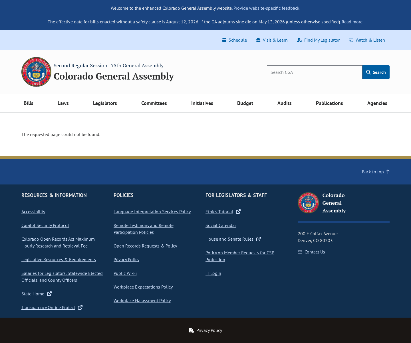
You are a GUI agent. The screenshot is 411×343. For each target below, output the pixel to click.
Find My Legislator (318, 40)
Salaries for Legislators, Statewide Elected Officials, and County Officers (62, 276)
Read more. (352, 22)
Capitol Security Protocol (45, 225)
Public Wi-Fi (125, 273)
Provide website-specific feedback (266, 8)
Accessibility (33, 211)
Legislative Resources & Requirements (58, 259)
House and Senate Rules (233, 239)
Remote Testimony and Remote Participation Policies (144, 228)
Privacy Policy (126, 259)
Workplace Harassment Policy (142, 300)
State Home (36, 294)
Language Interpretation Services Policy (152, 211)
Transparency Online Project (51, 307)
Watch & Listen (367, 40)
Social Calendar (221, 225)
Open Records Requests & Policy (145, 246)
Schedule (234, 40)
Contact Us (311, 251)
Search (376, 72)
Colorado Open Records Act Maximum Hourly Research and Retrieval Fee (58, 242)
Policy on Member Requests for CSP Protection (240, 256)
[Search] (314, 72)
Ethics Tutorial (223, 211)
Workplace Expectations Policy (143, 287)
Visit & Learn (272, 40)
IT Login (213, 273)
